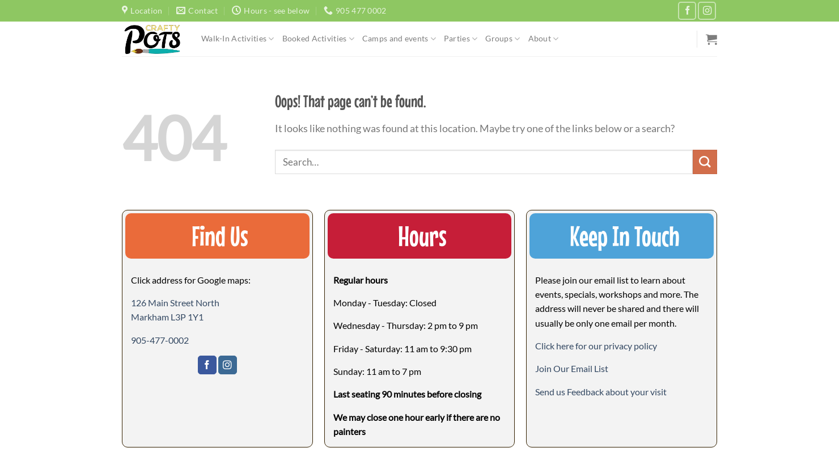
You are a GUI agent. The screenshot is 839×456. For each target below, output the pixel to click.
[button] (571, 368)
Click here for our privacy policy (596, 345)
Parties (460, 38)
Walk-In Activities (237, 38)
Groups (502, 38)
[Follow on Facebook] (687, 11)
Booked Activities (318, 38)
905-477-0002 (160, 340)
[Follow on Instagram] (707, 11)
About (543, 38)
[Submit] (705, 162)
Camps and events (399, 38)
